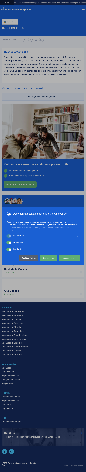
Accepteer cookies (69, 258)
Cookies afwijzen (29, 258)
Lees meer (10, 230)
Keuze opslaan (49, 258)
